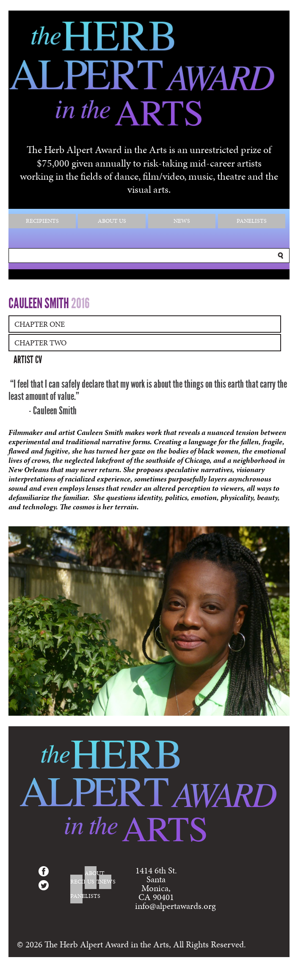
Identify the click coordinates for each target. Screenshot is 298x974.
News (182, 221)
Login (275, 969)
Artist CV (28, 360)
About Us (112, 221)
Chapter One (39, 324)
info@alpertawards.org (175, 906)
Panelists (252, 221)
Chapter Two (40, 342)
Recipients (42, 221)
